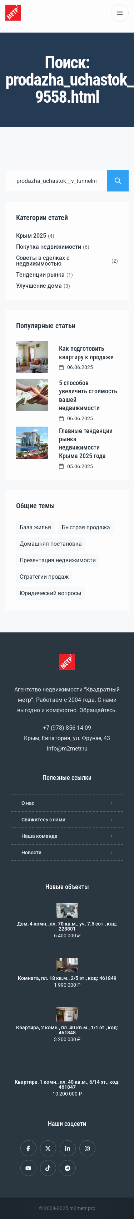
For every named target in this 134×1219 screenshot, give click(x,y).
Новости (31, 852)
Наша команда (39, 836)
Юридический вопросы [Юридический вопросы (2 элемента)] (50, 593)
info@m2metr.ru (67, 748)
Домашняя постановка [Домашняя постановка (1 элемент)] (51, 543)
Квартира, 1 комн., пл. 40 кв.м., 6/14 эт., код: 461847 (67, 1084)
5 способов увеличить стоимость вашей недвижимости (88, 395)
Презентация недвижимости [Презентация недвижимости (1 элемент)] (58, 560)
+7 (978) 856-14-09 (67, 727)
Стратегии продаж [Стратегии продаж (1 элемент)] (44, 576)
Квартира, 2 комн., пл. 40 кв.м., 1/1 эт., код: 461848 (67, 1030)
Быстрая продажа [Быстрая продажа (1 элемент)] (86, 527)
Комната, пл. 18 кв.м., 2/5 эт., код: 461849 (67, 978)
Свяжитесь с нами (43, 819)
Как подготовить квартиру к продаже (86, 352)
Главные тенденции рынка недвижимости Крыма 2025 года (86, 443)
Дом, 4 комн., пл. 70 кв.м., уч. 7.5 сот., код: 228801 (67, 926)
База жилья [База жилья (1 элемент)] (35, 527)
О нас (27, 803)
